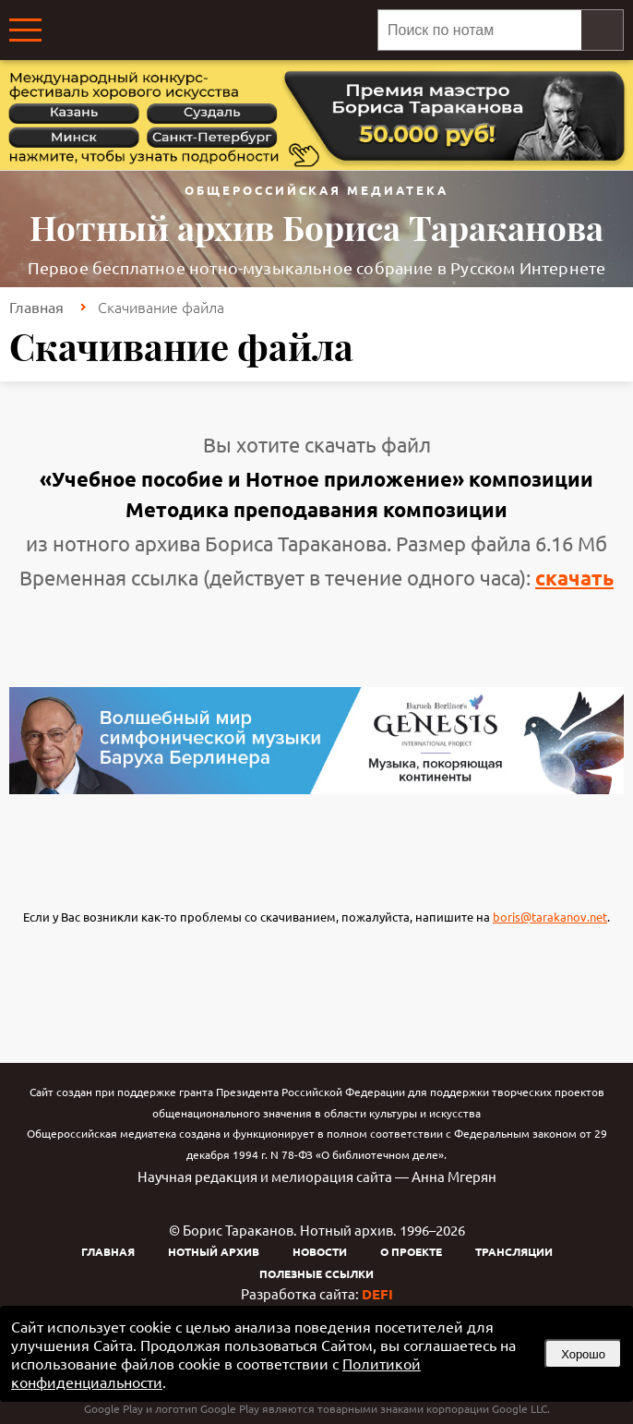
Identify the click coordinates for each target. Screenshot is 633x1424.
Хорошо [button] (583, 1354)
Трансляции (514, 1251)
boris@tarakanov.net (550, 916)
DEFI (377, 1294)
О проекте (411, 1251)
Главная (36, 306)
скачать (574, 577)
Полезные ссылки (316, 1273)
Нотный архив (213, 1251)
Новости (320, 1251)
